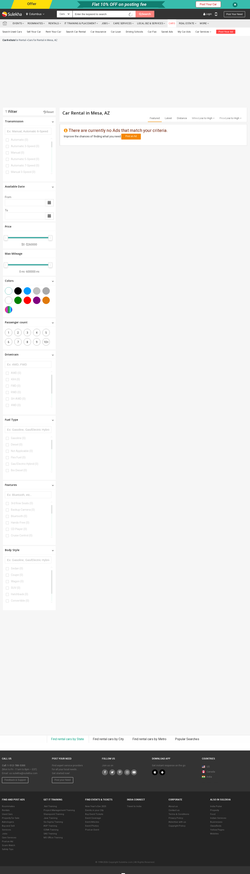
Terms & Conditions (179, 814)
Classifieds (215, 826)
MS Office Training (53, 837)
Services (6, 830)
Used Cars (7, 814)
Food (212, 814)
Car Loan (116, 31)
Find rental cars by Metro (149, 739)
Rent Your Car (53, 31)
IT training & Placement (80, 23)
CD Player (19, 529)
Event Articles (92, 822)
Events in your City (94, 810)
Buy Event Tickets (94, 814)
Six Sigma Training (53, 822)
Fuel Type (29, 420)
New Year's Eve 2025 (95, 806)
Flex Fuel (18, 457)
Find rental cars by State (68, 739)
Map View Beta (210, 782)
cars (172, 23)
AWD (16, 372)
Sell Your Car (34, 31)
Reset (49, 112)
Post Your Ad (226, 31)
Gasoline (18, 438)
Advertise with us (177, 822)
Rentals (53, 23)
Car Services (203, 31)
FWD (16, 385)
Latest (168, 118)
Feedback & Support (15, 780)
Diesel (16, 444)
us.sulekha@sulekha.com (23, 773)
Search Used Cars (12, 31)
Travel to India (134, 806)
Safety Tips (7, 849)
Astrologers (8, 822)
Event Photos (92, 826)
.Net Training (50, 806)
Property (214, 810)
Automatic (19, 139)
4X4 (15, 379)
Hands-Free (20, 522)
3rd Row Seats (22, 503)
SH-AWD (18, 398)
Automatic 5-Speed (25, 159)
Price (8, 226)
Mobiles (214, 833)
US (206, 766)
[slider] (6, 238)
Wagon (17, 581)
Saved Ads (167, 31)
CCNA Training (51, 830)
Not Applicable (22, 451)
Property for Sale (10, 818)
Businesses (216, 822)
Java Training (50, 818)
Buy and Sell (8, 826)
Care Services (122, 23)
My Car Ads (184, 31)
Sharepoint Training (54, 814)
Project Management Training (59, 810)
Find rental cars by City (109, 739)
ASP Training (50, 826)
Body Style (29, 550)
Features (29, 485)
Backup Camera (23, 509)
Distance (182, 118)
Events (17, 23)
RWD (16, 392)
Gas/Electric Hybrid (24, 463)
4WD (16, 405)
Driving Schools (134, 31)
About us (173, 806)
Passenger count (29, 322)
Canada (208, 771)
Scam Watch (8, 845)
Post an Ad (131, 136)
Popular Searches (187, 739)
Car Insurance (98, 31)
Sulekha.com (5, 24)
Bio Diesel (19, 470)
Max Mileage (13, 253)
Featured (155, 118)
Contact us (174, 810)
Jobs (105, 23)
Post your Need (62, 780)
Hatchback (19, 594)
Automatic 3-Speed (25, 146)
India (207, 776)
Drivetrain (29, 354)
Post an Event (92, 830)
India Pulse (216, 806)
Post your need (234, 14)
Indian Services (218, 818)
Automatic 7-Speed (25, 165)
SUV (15, 587)
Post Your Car (208, 4)
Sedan (17, 568)
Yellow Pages (217, 830)
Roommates (35, 23)
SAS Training (50, 833)
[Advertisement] (85, 76)
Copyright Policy (177, 826)
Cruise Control (21, 535)
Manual (17, 152)
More (204, 23)
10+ (46, 342)
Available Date (29, 186)
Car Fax (152, 31)
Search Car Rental (76, 31)
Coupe (17, 574)
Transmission (29, 121)
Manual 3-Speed (23, 171)
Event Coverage (93, 818)
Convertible (20, 600)
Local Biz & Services (150, 23)
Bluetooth (19, 516)
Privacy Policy (176, 818)
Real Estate (186, 23)
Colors (29, 281)
